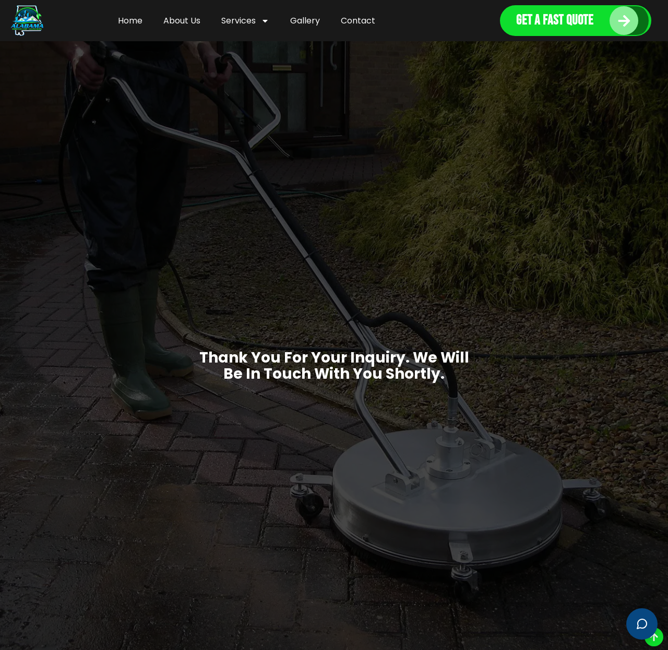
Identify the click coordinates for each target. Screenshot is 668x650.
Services (245, 20)
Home (130, 21)
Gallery (305, 21)
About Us (181, 21)
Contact (358, 21)
